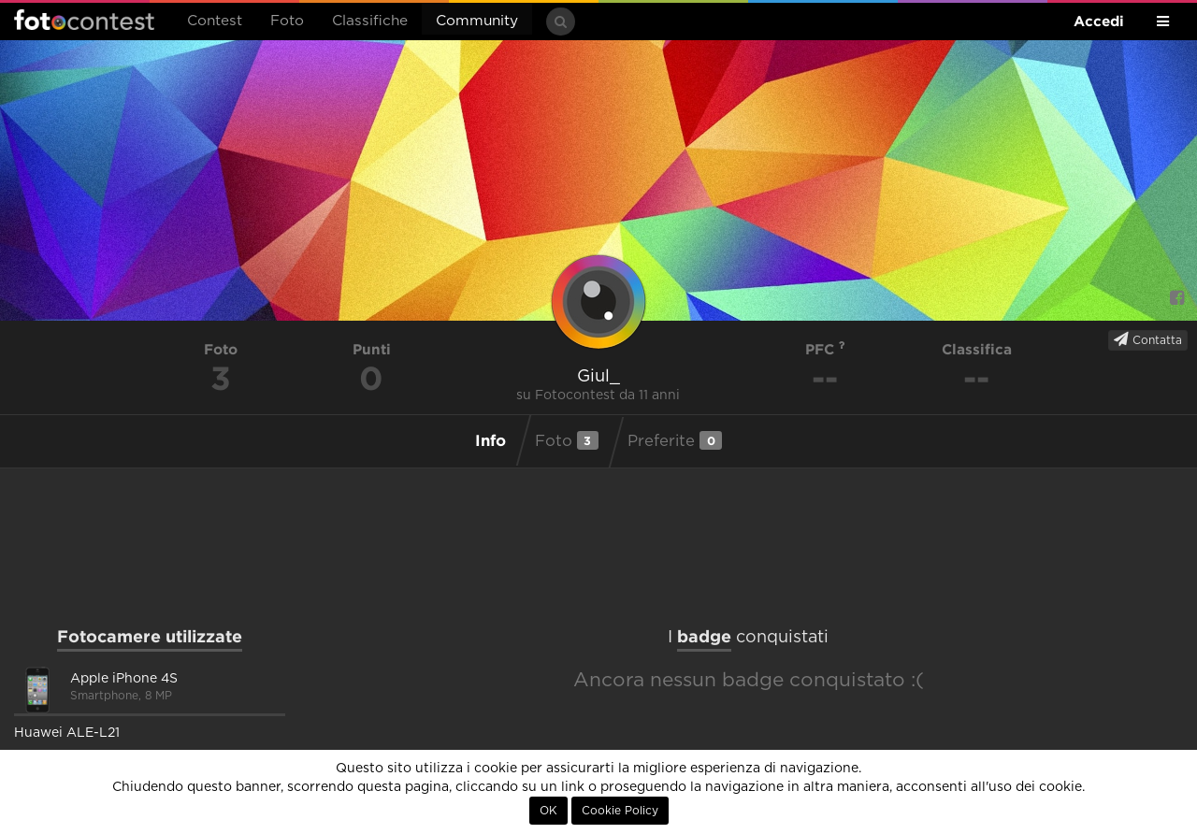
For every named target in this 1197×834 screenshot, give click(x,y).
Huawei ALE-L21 (67, 733)
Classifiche (370, 21)
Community (477, 21)
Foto (287, 21)
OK (548, 810)
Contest (214, 21)
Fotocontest (84, 20)
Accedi (1099, 21)
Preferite (674, 440)
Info (490, 440)
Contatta (1148, 339)
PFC (825, 349)
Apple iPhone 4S (124, 678)
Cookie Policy (620, 810)
